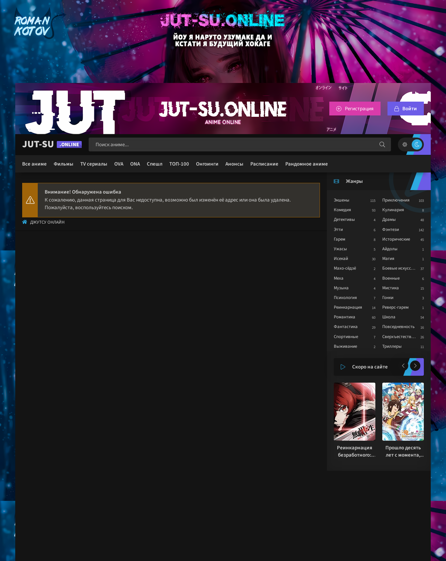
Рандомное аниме (306, 164)
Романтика (344, 317)
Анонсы (234, 164)
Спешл (154, 164)
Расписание (264, 164)
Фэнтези (390, 229)
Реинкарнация (348, 307)
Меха (339, 278)
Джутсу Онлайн (47, 222)
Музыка (341, 288)
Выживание (345, 346)
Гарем (339, 239)
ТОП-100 (179, 164)
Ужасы (340, 249)
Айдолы (390, 249)
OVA (118, 164)
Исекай (341, 258)
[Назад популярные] (403, 366)
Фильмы (63, 164)
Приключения (396, 200)
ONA (135, 164)
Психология (345, 297)
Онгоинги (207, 164)
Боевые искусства (400, 268)
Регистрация (359, 108)
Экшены (341, 200)
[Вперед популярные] (415, 366)
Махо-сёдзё (345, 268)
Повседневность (398, 327)
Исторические (396, 239)
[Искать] (382, 144)
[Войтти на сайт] (405, 108)
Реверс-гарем (395, 307)
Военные (391, 278)
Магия (388, 258)
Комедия (342, 210)
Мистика (390, 288)
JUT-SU (52, 144)
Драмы (389, 219)
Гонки (387, 297)
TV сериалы (93, 164)
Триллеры (392, 346)
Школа (388, 317)
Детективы (344, 219)
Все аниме (34, 164)
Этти (338, 229)
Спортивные (346, 337)
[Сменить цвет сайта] (411, 144)
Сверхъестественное (402, 337)
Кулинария (393, 210)
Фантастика (346, 327)
